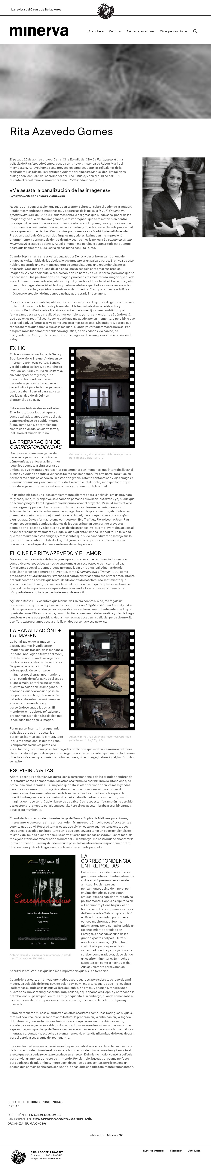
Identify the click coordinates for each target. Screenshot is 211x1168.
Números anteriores (153, 1150)
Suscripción (176, 1150)
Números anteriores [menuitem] (140, 31)
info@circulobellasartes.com (46, 1158)
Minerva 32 (115, 1135)
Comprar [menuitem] (115, 31)
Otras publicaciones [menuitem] (174, 31)
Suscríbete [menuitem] (96, 31)
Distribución (194, 1150)
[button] (196, 31)
